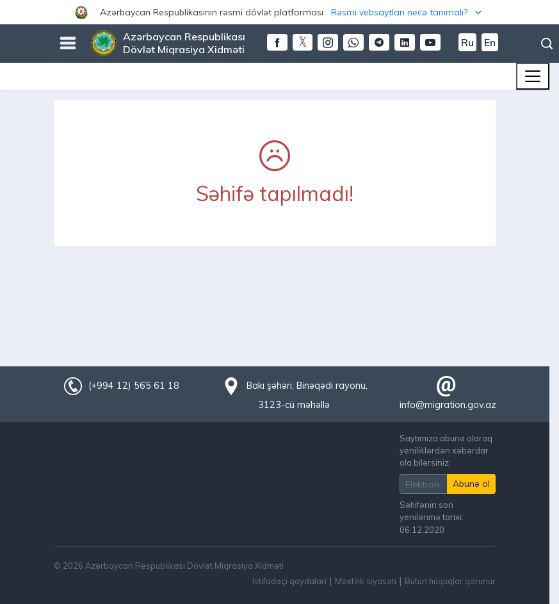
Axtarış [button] (547, 43)
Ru (467, 42)
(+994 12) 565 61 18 (133, 385)
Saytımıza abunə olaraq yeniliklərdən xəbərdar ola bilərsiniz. (446, 450)
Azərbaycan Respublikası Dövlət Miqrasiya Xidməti (184, 43)
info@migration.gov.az (448, 405)
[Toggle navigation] (532, 76)
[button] (279, 12)
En (490, 42)
